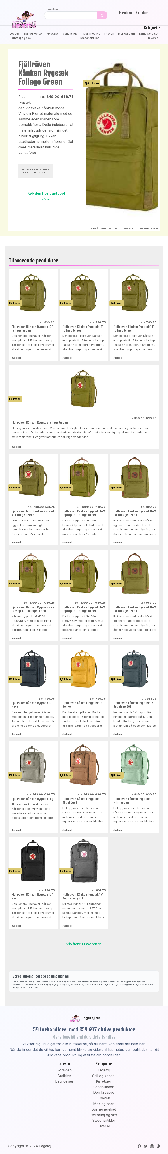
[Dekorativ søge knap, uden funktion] (102, 15)
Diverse (153, 38)
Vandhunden (71, 33)
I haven (109, 33)
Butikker (141, 12)
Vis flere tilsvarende (84, 944)
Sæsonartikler (89, 38)
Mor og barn (126, 33)
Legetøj (15, 33)
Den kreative (91, 33)
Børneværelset (148, 33)
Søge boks (53, 9)
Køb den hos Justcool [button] (46, 196)
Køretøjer (53, 33)
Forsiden (125, 12)
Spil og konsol (33, 33)
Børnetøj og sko (20, 38)
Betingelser (64, 1081)
